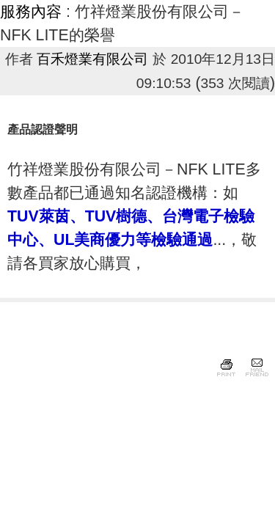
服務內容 (31, 12)
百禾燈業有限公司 (92, 59)
